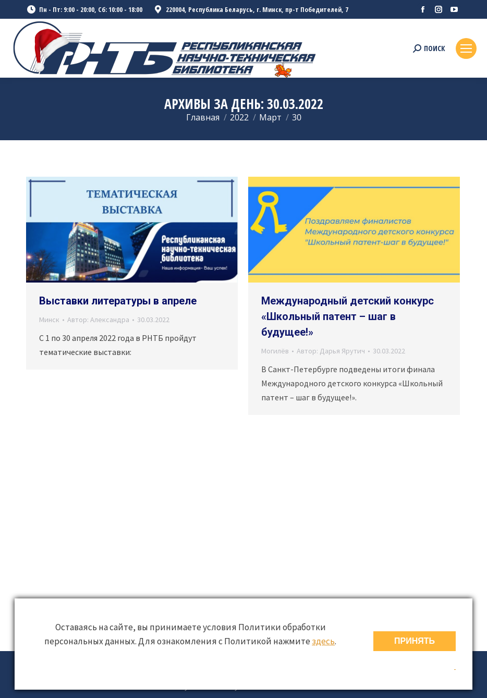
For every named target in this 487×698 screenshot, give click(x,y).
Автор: (98, 319)
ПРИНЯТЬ (414, 640)
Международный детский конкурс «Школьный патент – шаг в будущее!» (347, 316)
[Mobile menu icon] (466, 48)
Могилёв (275, 351)
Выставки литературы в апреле (118, 301)
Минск (49, 319)
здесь (323, 641)
